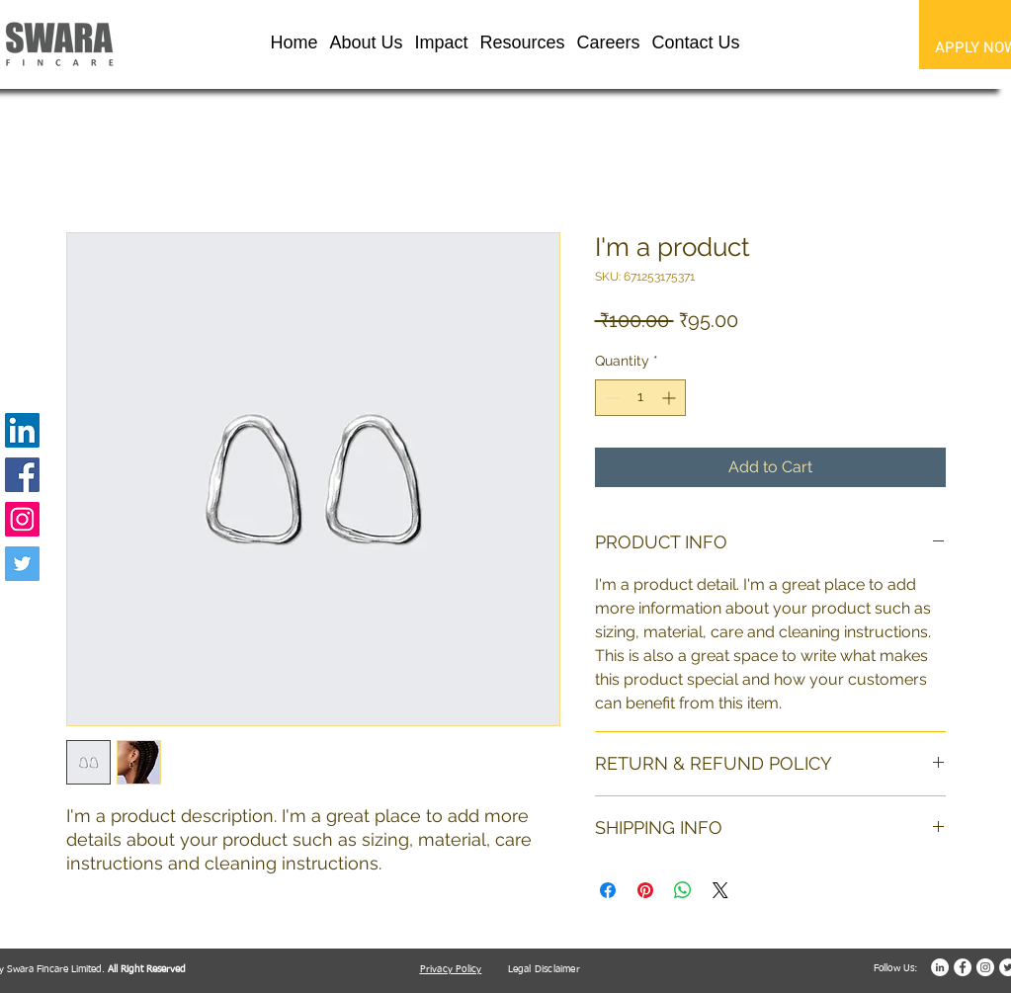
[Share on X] (720, 890)
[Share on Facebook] (608, 890)
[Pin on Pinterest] (645, 890)
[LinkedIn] (22, 430)
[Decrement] (610, 397)
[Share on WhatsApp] (683, 890)
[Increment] (670, 397)
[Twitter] (22, 563)
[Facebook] (22, 474)
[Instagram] (22, 519)
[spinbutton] (640, 397)
